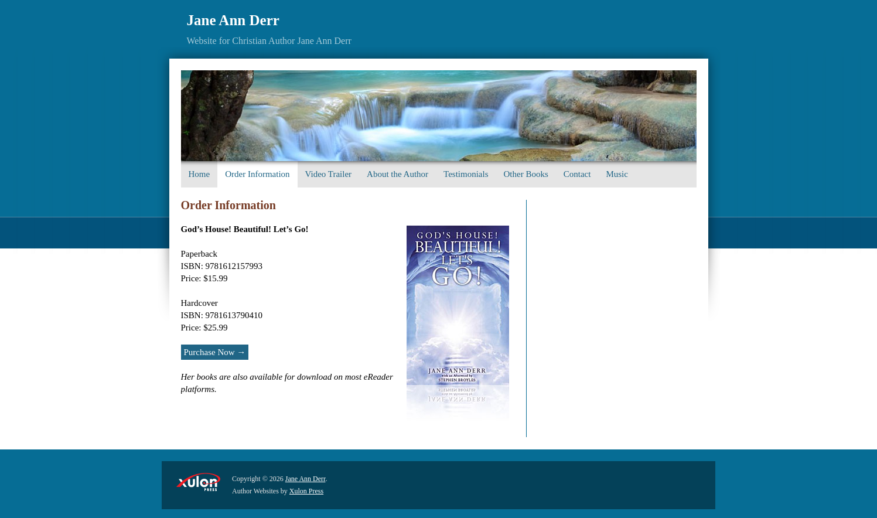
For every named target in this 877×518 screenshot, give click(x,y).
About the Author (397, 174)
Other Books (526, 174)
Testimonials (465, 174)
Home (199, 174)
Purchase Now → (215, 352)
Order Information (257, 174)
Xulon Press (306, 491)
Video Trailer (328, 174)
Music (617, 174)
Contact (577, 174)
